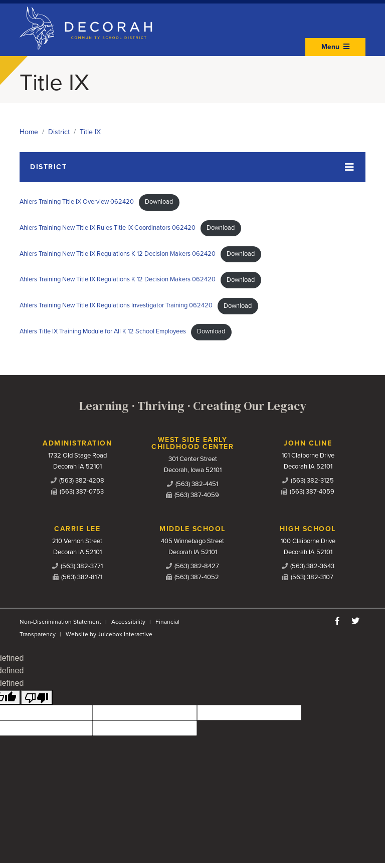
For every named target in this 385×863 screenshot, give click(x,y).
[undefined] (37, 697)
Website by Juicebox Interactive (109, 634)
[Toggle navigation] (192, 167)
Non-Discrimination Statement (60, 621)
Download (159, 202)
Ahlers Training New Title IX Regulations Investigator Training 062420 (116, 306)
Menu (335, 47)
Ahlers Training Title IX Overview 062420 (77, 202)
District (59, 132)
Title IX (90, 132)
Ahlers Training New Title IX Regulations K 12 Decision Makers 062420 (118, 254)
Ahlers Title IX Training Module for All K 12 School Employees (103, 331)
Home (29, 132)
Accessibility (128, 621)
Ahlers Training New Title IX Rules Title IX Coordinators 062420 (108, 228)
